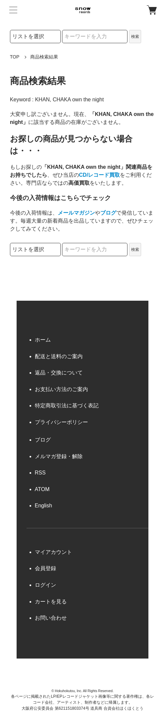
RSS (40, 472)
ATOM (42, 489)
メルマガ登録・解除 (59, 456)
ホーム (43, 340)
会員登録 (45, 568)
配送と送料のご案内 (59, 356)
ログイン (45, 585)
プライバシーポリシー (61, 422)
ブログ (108, 213)
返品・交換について (59, 372)
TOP (15, 56)
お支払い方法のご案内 (61, 389)
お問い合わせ (51, 618)
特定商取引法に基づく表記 (67, 405)
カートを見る (51, 601)
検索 (135, 36)
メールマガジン (76, 213)
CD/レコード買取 (99, 175)
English (43, 505)
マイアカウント (53, 552)
